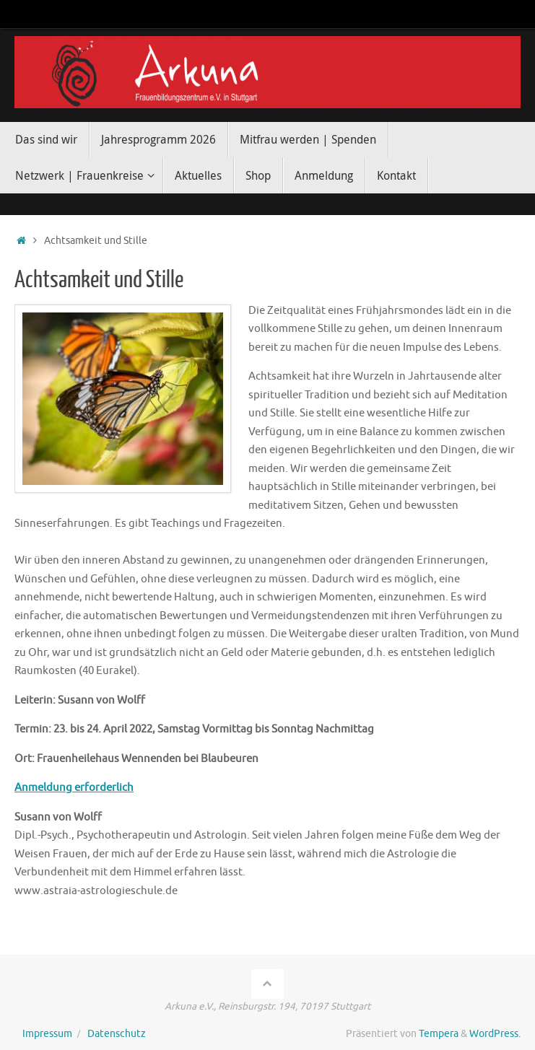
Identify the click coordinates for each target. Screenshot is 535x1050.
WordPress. (495, 1034)
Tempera (438, 1034)
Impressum (47, 1034)
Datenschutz (116, 1034)
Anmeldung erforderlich (74, 788)
